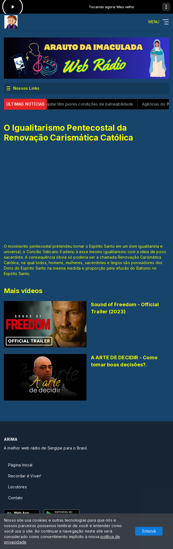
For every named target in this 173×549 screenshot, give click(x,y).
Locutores (17, 486)
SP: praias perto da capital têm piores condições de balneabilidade (72, 104)
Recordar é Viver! (24, 476)
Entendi (149, 531)
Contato (15, 497)
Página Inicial (20, 465)
